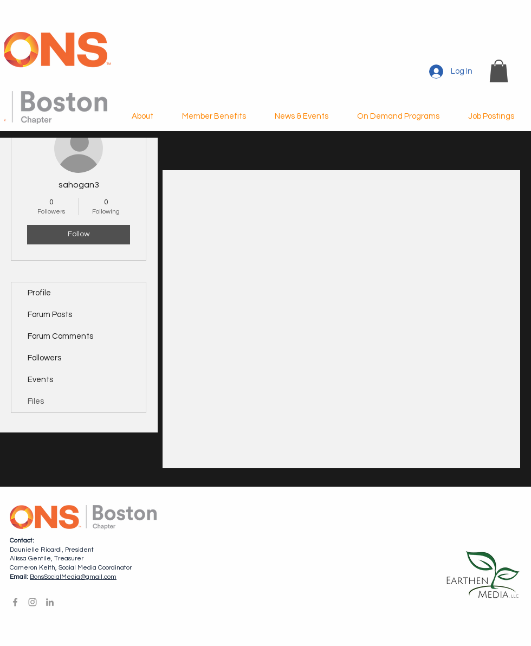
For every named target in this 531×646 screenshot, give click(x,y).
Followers (44, 358)
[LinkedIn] (49, 602)
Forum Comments (60, 336)
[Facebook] (15, 602)
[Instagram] (32, 602)
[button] (498, 71)
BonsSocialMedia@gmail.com (73, 576)
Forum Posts (50, 315)
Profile (39, 293)
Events (40, 380)
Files (36, 401)
